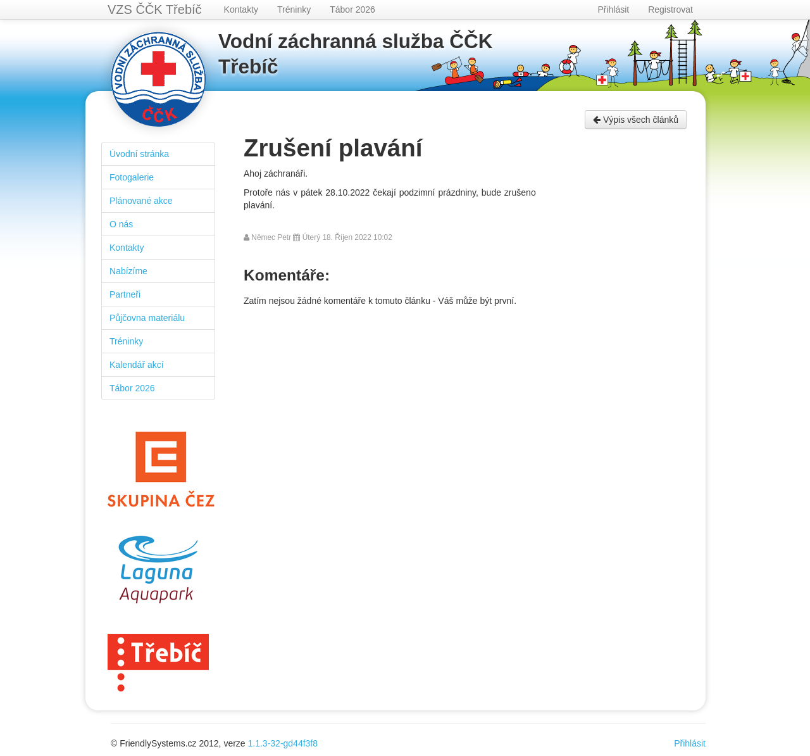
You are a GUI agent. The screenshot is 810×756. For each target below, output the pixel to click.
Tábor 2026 (352, 9)
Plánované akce (141, 201)
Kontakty (241, 9)
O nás (121, 224)
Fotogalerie (131, 177)
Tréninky (294, 9)
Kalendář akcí (136, 365)
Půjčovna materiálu (147, 318)
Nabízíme (128, 271)
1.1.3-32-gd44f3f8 (283, 743)
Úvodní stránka (139, 154)
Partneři (124, 294)
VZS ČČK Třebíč (155, 9)
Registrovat (670, 9)
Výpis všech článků (635, 120)
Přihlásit (613, 9)
